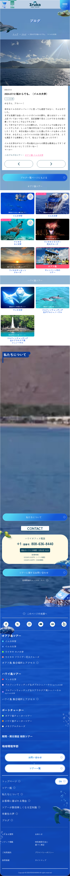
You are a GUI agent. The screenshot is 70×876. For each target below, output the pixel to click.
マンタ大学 (10, 679)
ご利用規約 (6, 852)
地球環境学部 (10, 746)
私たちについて (34, 517)
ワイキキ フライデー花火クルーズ (22, 657)
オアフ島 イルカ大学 (34, 155)
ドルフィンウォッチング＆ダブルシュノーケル (34, 684)
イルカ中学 (10, 641)
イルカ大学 (9, 99)
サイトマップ (40, 860)
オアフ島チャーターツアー (18, 715)
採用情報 (5, 860)
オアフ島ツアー (11, 636)
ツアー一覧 (4, 4)
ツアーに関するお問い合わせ (33, 572)
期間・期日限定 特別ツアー (17, 736)
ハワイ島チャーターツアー (18, 720)
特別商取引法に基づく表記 (41, 843)
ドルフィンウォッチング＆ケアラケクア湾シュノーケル (33, 691)
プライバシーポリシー (44, 852)
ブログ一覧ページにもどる (33, 177)
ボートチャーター (13, 710)
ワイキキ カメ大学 (14, 651)
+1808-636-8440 (35, 543)
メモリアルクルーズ (15, 726)
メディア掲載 (7, 842)
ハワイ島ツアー (11, 674)
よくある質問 (7, 834)
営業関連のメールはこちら (33, 580)
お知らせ (39, 834)
